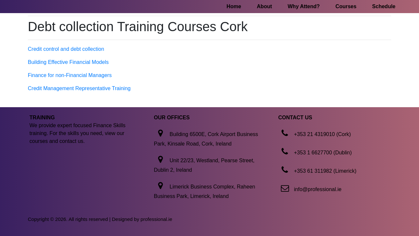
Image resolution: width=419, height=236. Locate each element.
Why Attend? (304, 6)
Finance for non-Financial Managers (70, 75)
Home (234, 6)
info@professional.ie (317, 189)
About (264, 6)
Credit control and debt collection (66, 49)
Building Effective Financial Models (68, 62)
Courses (346, 6)
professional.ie (156, 219)
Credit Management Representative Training (79, 88)
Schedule (383, 6)
